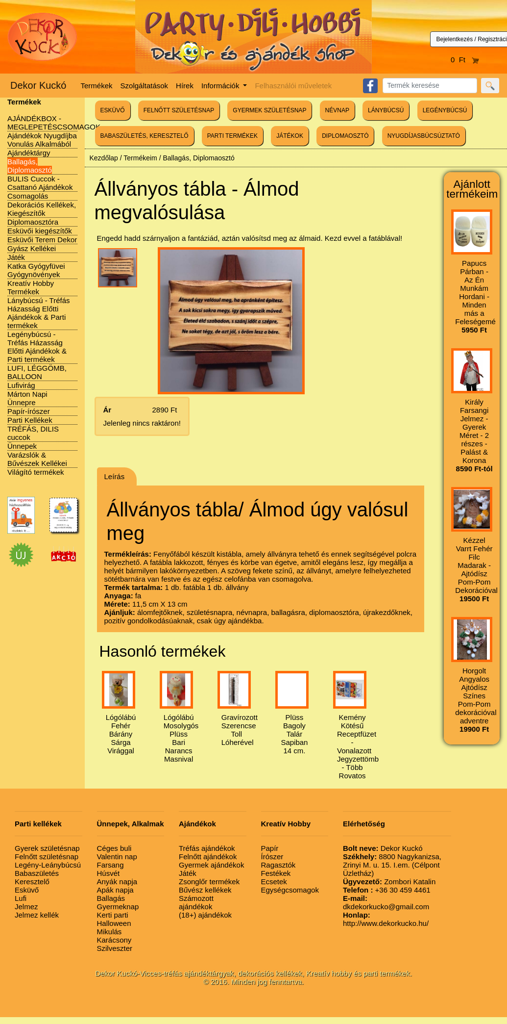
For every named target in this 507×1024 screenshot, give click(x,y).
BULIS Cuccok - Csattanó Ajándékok (39, 183)
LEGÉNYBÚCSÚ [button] (445, 110)
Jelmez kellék (37, 915)
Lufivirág (21, 385)
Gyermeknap (118, 906)
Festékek (276, 873)
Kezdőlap (104, 158)
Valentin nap (117, 856)
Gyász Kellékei (31, 248)
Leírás (114, 476)
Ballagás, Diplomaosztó (29, 165)
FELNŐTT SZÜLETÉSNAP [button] (179, 110)
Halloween (114, 923)
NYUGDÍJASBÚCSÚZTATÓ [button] (423, 135)
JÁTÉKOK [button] (289, 135)
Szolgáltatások (145, 85)
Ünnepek (22, 446)
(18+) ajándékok (205, 915)
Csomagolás (27, 196)
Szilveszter (115, 948)
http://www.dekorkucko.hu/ (386, 919)
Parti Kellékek (29, 420)
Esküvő (27, 890)
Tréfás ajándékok (207, 848)
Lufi (20, 898)
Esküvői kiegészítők (39, 231)
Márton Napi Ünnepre (27, 398)
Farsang (110, 865)
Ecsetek (274, 881)
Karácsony (114, 940)
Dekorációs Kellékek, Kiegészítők (41, 209)
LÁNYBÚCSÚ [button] (386, 110)
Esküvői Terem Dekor (42, 239)
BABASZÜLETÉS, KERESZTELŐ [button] (144, 135)
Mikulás (109, 931)
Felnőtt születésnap (46, 856)
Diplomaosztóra (32, 222)
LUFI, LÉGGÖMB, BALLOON (37, 372)
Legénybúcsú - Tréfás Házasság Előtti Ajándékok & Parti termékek (37, 346)
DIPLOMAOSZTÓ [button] (345, 135)
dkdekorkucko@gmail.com (386, 902)
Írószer (272, 856)
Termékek (97, 85)
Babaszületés (37, 873)
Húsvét (108, 873)
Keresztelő (32, 881)
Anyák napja (117, 881)
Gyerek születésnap (47, 848)
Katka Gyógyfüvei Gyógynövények (36, 270)
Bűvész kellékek (205, 890)
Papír (270, 848)
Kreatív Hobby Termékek (30, 287)
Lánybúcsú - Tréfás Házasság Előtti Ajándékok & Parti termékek (38, 313)
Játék (16, 257)
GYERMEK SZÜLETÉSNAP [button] (269, 110)
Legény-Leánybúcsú (48, 865)
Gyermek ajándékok (211, 865)
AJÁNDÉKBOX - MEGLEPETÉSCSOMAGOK (53, 122)
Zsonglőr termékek (209, 881)
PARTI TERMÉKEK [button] (232, 135)
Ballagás (111, 898)
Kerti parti (112, 915)
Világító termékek (35, 472)
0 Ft (465, 59)
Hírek (184, 85)
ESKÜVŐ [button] (112, 110)
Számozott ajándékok (196, 902)
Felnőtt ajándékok (208, 856)
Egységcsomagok (290, 890)
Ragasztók (278, 865)
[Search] (430, 85)
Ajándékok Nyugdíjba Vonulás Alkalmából (42, 139)
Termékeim (140, 158)
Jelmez (26, 906)
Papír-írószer (28, 411)
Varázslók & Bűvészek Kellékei (37, 459)
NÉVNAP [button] (337, 110)
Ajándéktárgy (28, 153)
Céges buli (114, 848)
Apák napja (115, 890)
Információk (221, 85)
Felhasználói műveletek (293, 85)
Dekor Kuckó (38, 85)
